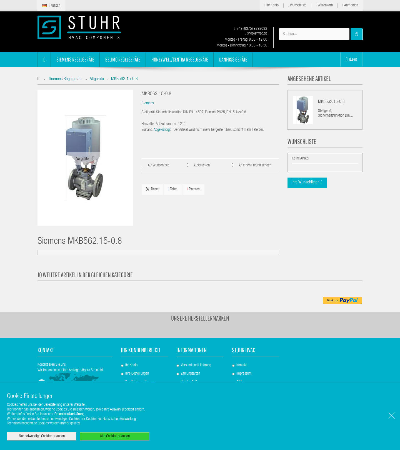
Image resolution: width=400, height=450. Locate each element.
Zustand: (147, 130)
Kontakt (241, 365)
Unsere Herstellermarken (200, 318)
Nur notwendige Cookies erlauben (42, 436)
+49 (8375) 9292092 (250, 29)
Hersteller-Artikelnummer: (159, 124)
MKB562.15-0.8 (331, 102)
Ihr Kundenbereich (140, 350)
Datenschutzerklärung (69, 414)
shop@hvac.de (256, 34)
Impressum (244, 374)
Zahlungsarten (190, 374)
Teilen (173, 189)
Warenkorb (324, 5)
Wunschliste (297, 5)
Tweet (152, 189)
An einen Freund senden (255, 166)
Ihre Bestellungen (137, 374)
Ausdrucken (202, 166)
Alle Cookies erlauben (115, 436)
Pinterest (193, 189)
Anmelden (350, 5)
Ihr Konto (271, 5)
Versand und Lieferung (196, 365)
